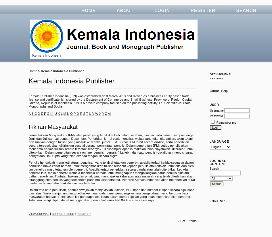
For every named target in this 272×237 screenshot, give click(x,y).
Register (203, 10)
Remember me (226, 122)
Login (162, 10)
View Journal (39, 213)
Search (246, 10)
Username (217, 110)
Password (216, 116)
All (109, 113)
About (125, 10)
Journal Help (219, 91)
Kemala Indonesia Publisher (62, 71)
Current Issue (63, 213)
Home (88, 10)
